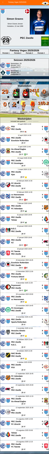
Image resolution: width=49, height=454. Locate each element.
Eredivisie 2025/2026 (17, 80)
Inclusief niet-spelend (18, 121)
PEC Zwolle (26, 38)
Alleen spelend (33, 121)
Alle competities (33, 80)
